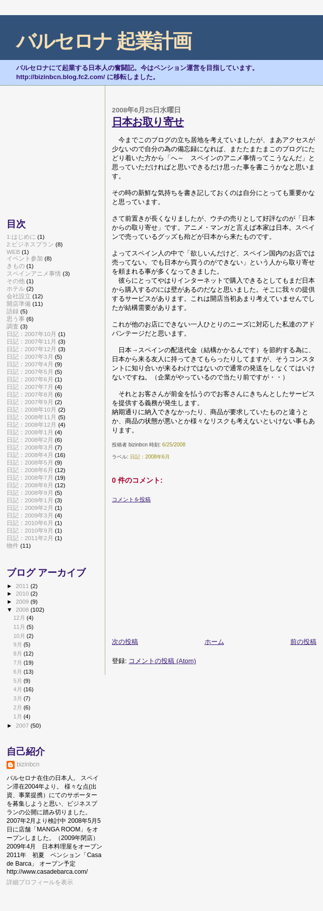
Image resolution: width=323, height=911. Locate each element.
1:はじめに (21, 236)
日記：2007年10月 (31, 334)
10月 (19, 636)
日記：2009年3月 (30, 515)
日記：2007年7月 (30, 386)
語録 (13, 311)
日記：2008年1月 (30, 432)
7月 (18, 663)
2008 (23, 609)
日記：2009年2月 (30, 507)
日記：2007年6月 (30, 379)
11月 (19, 627)
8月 (18, 653)
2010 (23, 593)
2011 (23, 585)
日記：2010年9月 (30, 530)
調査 (13, 326)
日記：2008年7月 (30, 477)
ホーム (214, 641)
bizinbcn (28, 764)
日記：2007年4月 (30, 364)
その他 (16, 281)
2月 (18, 707)
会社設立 (19, 296)
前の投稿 (303, 641)
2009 (23, 601)
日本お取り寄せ (148, 121)
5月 (18, 681)
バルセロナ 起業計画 (103, 41)
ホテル (16, 288)
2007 (23, 725)
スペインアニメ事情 (34, 273)
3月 (18, 698)
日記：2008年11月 (31, 417)
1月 (18, 716)
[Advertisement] (187, 566)
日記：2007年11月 (31, 341)
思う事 (16, 318)
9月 (18, 644)
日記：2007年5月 (30, 371)
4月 (18, 689)
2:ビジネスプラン (30, 244)
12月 (19, 618)
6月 (18, 672)
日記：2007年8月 (30, 394)
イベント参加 (25, 258)
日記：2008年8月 (30, 485)
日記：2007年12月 (31, 349)
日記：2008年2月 (30, 439)
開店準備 (19, 303)
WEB (13, 251)
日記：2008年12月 (31, 424)
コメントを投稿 (131, 499)
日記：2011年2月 (30, 538)
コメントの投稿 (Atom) (162, 661)
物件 (13, 545)
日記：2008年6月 (150, 457)
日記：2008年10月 (31, 409)
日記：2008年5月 (30, 462)
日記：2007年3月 (30, 356)
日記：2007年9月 (30, 402)
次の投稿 (125, 641)
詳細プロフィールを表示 (40, 882)
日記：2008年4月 (30, 454)
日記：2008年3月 (30, 447)
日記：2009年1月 (30, 500)
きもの (16, 266)
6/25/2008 (173, 444)
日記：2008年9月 (30, 492)
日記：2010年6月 (30, 522)
